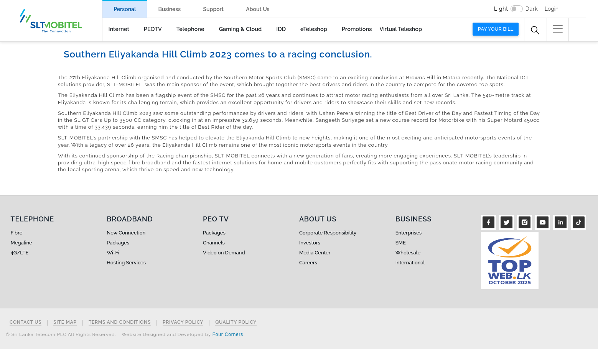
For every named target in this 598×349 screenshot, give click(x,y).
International (410, 262)
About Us (257, 9)
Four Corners (228, 334)
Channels (214, 243)
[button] (557, 28)
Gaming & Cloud (240, 29)
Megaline (21, 243)
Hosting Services (126, 262)
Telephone (190, 29)
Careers (308, 262)
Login (551, 9)
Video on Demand (224, 253)
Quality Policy (236, 322)
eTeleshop (313, 29)
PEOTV (153, 29)
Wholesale (407, 253)
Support (213, 9)
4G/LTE (20, 253)
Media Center (315, 253)
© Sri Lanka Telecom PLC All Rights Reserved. (61, 334)
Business (169, 9)
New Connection (126, 233)
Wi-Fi (113, 253)
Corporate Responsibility (327, 233)
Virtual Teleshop (400, 29)
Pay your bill (496, 29)
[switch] (517, 8)
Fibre (17, 233)
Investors (309, 243)
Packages (118, 243)
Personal (125, 9)
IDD (281, 29)
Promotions (357, 29)
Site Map (65, 322)
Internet (119, 29)
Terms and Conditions (120, 322)
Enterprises (408, 233)
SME (400, 243)
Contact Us (25, 322)
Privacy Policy (183, 322)
